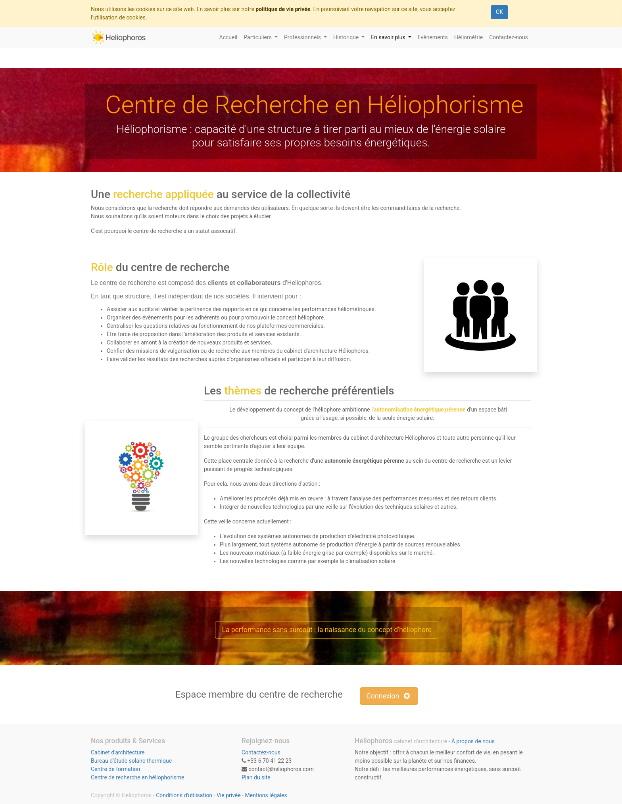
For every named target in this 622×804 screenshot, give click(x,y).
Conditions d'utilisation (184, 795)
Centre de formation (115, 769)
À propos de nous (473, 741)
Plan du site (256, 777)
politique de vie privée (282, 9)
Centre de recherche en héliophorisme (137, 777)
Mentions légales (266, 795)
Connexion (389, 696)
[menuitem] (228, 37)
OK (499, 12)
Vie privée (229, 795)
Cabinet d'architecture (118, 752)
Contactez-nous (261, 752)
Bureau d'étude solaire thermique (131, 761)
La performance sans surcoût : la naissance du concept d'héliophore (327, 630)
